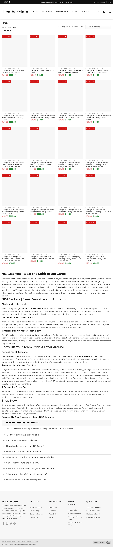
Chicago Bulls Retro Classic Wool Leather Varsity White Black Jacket (13, 212)
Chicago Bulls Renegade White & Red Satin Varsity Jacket (98, 72)
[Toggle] (4, 422)
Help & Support (99, 2)
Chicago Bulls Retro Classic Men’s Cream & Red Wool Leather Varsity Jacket (13, 165)
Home (4, 27)
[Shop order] (98, 27)
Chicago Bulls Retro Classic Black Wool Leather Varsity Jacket (13, 118)
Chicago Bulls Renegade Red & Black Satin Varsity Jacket (70, 72)
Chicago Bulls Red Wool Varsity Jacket (42, 72)
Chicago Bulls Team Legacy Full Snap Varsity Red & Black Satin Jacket (69, 259)
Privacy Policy (13, 541)
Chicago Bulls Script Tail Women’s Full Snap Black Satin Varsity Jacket (98, 212)
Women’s (47, 12)
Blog (109, 2)
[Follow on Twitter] (7, 2)
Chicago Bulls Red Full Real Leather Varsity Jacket (13, 72)
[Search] (98, 12)
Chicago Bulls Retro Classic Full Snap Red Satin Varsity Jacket (70, 117)
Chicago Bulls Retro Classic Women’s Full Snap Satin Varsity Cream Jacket (97, 165)
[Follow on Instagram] (5, 2)
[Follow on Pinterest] (9, 2)
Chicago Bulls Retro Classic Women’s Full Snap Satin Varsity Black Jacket (69, 165)
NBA (9, 27)
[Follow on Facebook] (2, 2)
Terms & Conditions (29, 541)
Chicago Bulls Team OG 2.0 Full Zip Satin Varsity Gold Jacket (97, 259)
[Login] (104, 11)
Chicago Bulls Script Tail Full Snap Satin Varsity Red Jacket (70, 211)
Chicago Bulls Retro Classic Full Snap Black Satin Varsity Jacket (42, 117)
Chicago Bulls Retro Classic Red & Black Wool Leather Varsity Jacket (41, 165)
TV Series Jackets (63, 12)
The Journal (82, 12)
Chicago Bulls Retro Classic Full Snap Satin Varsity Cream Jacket (98, 118)
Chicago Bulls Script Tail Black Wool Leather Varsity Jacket (42, 211)
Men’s (36, 12)
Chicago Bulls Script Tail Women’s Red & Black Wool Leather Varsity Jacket (13, 259)
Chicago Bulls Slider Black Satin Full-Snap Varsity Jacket (42, 258)
